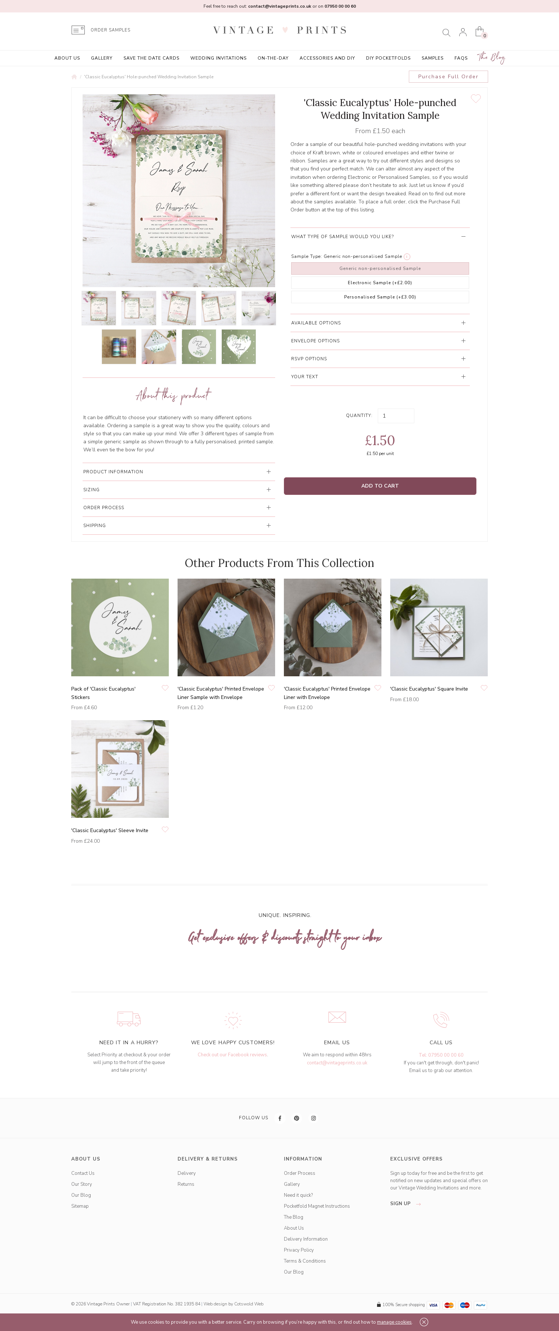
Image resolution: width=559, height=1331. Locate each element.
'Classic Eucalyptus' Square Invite (429, 688)
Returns (186, 1184)
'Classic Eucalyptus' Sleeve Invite (109, 830)
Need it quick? (298, 1195)
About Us (67, 58)
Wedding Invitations (218, 58)
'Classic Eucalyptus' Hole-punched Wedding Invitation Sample (148, 77)
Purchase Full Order (448, 76)
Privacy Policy (299, 1250)
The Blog (492, 57)
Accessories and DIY (327, 58)
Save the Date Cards (151, 58)
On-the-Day (273, 58)
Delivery (187, 1173)
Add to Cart (380, 485)
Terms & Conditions (305, 1261)
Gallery (102, 58)
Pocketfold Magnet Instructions (317, 1206)
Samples (433, 58)
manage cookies (394, 1322)
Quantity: (359, 415)
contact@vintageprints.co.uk (337, 1063)
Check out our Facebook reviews (232, 1055)
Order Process (299, 1173)
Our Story (81, 1184)
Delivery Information (306, 1239)
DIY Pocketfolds (388, 58)
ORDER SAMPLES (110, 30)
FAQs (461, 58)
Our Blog (81, 1195)
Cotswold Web (248, 1304)
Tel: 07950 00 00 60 (441, 1055)
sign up (407, 1203)
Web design (215, 1304)
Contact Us (83, 1173)
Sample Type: (306, 256)
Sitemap (80, 1206)
